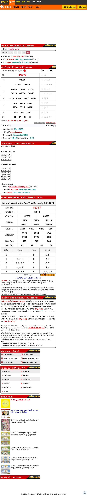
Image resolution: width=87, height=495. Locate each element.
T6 (24, 53)
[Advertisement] (43, 26)
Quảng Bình (27, 379)
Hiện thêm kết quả (7, 184)
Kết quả (4, 49)
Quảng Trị (7, 383)
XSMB (8, 7)
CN (2, 53)
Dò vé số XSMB (8, 362)
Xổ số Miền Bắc (7, 67)
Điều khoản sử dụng (43, 494)
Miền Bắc (7, 371)
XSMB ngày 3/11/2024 (23, 59)
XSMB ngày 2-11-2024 (23, 67)
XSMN (16, 7)
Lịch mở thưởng (28, 354)
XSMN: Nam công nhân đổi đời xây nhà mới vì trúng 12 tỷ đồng (24, 411)
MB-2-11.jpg (51, 125)
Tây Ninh (26, 375)
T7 (28, 53)
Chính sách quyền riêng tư (58, 494)
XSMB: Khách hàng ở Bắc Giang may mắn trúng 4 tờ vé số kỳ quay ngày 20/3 (25, 467)
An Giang (26, 371)
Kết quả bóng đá (9, 354)
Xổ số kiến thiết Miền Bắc (14, 298)
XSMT (23, 7)
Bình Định (7, 379)
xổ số (14, 138)
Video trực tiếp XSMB (10, 358)
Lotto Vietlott (27, 387)
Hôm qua (82, 7)
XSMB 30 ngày (51, 123)
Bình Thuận (7, 375)
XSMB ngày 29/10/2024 (27, 189)
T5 (19, 53)
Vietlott (6, 391)
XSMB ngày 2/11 (17, 56)
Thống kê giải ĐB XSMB (31, 358)
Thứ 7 (10, 71)
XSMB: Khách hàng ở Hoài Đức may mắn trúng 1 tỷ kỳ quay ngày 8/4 (24, 448)
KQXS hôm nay (69, 7)
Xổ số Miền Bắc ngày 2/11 (19, 187)
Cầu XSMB (18, 129)
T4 (15, 53)
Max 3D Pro (7, 387)
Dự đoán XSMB (16, 132)
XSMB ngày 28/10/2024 (21, 192)
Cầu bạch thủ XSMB (20, 135)
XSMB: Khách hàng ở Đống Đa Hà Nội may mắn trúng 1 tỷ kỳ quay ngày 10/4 (23, 434)
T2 (7, 53)
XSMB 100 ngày (39, 123)
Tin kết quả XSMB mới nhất (20, 400)
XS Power (26, 383)
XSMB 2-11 (6, 125)
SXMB (9, 62)
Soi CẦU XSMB (13, 49)
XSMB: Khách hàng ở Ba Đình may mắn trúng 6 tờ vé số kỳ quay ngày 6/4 (24, 458)
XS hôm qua (6, 368)
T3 (11, 53)
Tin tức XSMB (6, 397)
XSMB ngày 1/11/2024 (20, 62)
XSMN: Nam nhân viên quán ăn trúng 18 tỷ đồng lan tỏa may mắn (25, 421)
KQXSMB (10, 59)
